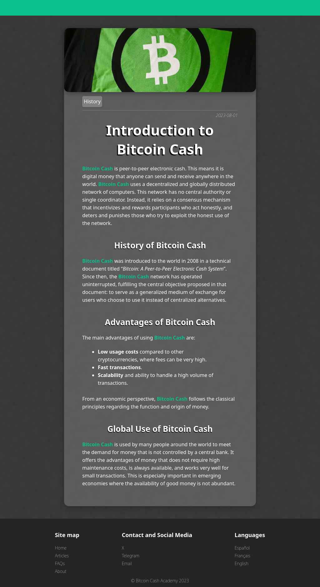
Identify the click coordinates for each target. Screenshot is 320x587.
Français (242, 556)
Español (242, 548)
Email (127, 563)
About (61, 571)
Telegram (130, 556)
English (241, 563)
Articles (62, 556)
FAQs (60, 563)
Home (61, 548)
